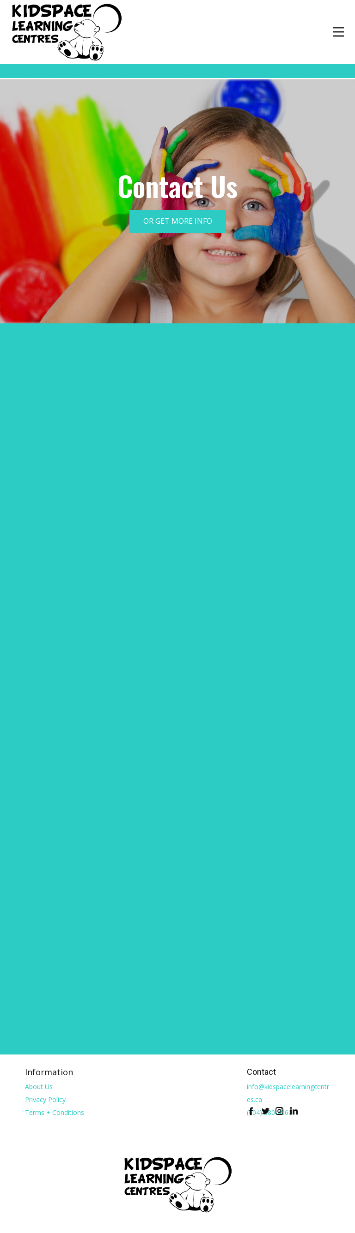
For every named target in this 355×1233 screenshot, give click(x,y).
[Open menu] (338, 31)
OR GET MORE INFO (177, 221)
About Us (39, 1086)
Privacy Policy (45, 1099)
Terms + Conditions (54, 1112)
